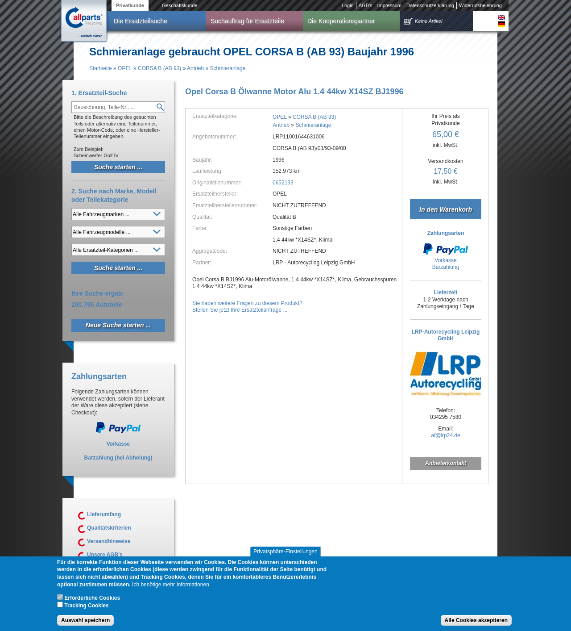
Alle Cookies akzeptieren (476, 624)
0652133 (283, 183)
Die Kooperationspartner (341, 21)
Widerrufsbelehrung (480, 5)
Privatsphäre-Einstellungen (285, 555)
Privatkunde (130, 5)
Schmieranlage (227, 68)
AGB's (365, 5)
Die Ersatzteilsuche (140, 21)
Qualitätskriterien (109, 528)
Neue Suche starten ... (118, 325)
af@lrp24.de (445, 435)
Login (348, 5)
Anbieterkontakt (445, 463)
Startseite (100, 68)
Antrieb (195, 68)
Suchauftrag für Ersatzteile (247, 21)
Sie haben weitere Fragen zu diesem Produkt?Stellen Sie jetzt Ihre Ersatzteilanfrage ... (247, 306)
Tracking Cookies (86, 610)
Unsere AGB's (105, 555)
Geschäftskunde (180, 5)
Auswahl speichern (85, 624)
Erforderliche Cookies (92, 602)
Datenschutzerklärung (430, 5)
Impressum (389, 5)
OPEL (125, 68)
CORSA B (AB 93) (159, 68)
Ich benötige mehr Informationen (170, 588)
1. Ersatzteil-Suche (99, 92)
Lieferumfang (104, 514)
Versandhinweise (108, 541)
